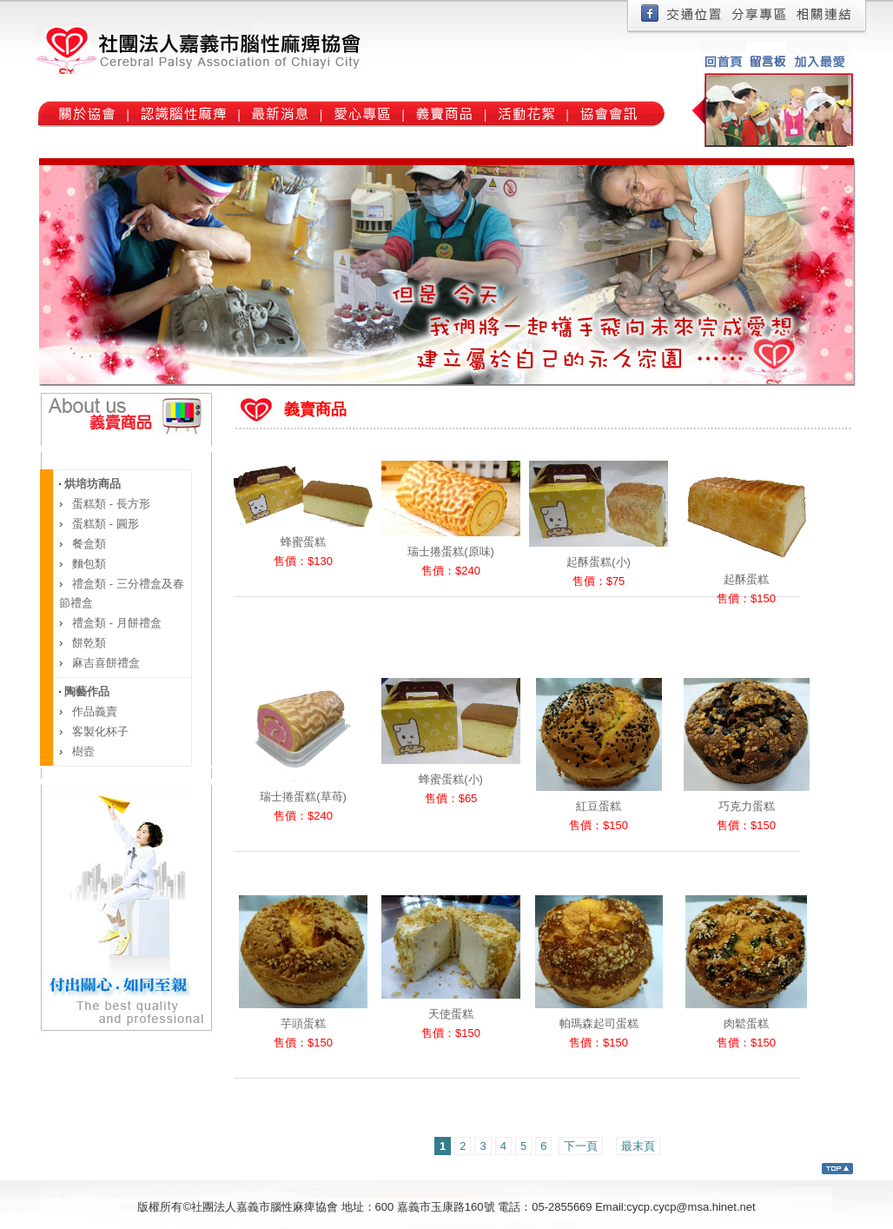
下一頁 (581, 1146)
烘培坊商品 (91, 483)
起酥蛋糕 (746, 579)
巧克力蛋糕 (746, 806)
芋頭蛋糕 (303, 1023)
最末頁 (638, 1146)
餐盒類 (88, 543)
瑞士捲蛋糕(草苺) (303, 796)
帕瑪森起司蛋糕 (598, 1023)
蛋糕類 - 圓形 (104, 523)
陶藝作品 (85, 691)
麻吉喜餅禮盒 (105, 662)
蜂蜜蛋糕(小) (451, 779)
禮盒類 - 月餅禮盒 (115, 622)
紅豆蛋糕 (598, 806)
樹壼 (82, 751)
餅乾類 (88, 642)
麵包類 (88, 563)
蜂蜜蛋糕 (303, 541)
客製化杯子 (99, 731)
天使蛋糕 (450, 1013)
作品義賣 (93, 711)
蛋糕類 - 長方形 (109, 503)
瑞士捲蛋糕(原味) (450, 551)
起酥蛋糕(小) (598, 561)
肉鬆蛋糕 (746, 1023)
